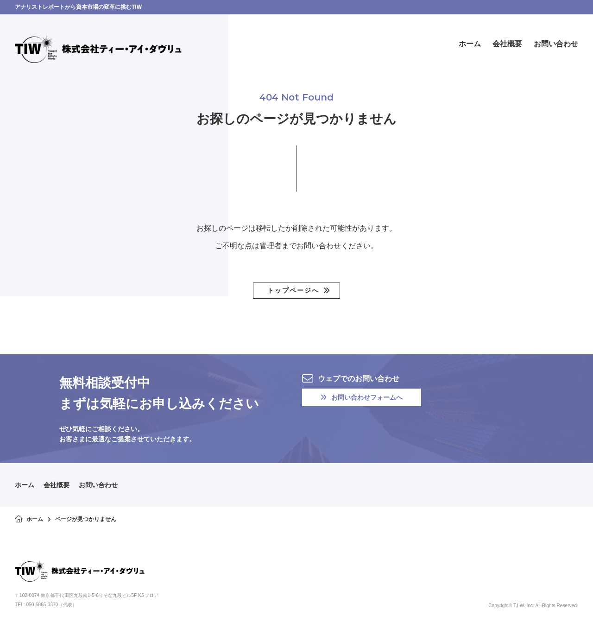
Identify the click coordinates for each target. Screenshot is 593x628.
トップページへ (293, 290)
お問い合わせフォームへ (362, 397)
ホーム (24, 485)
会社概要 (56, 485)
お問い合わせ (98, 485)
